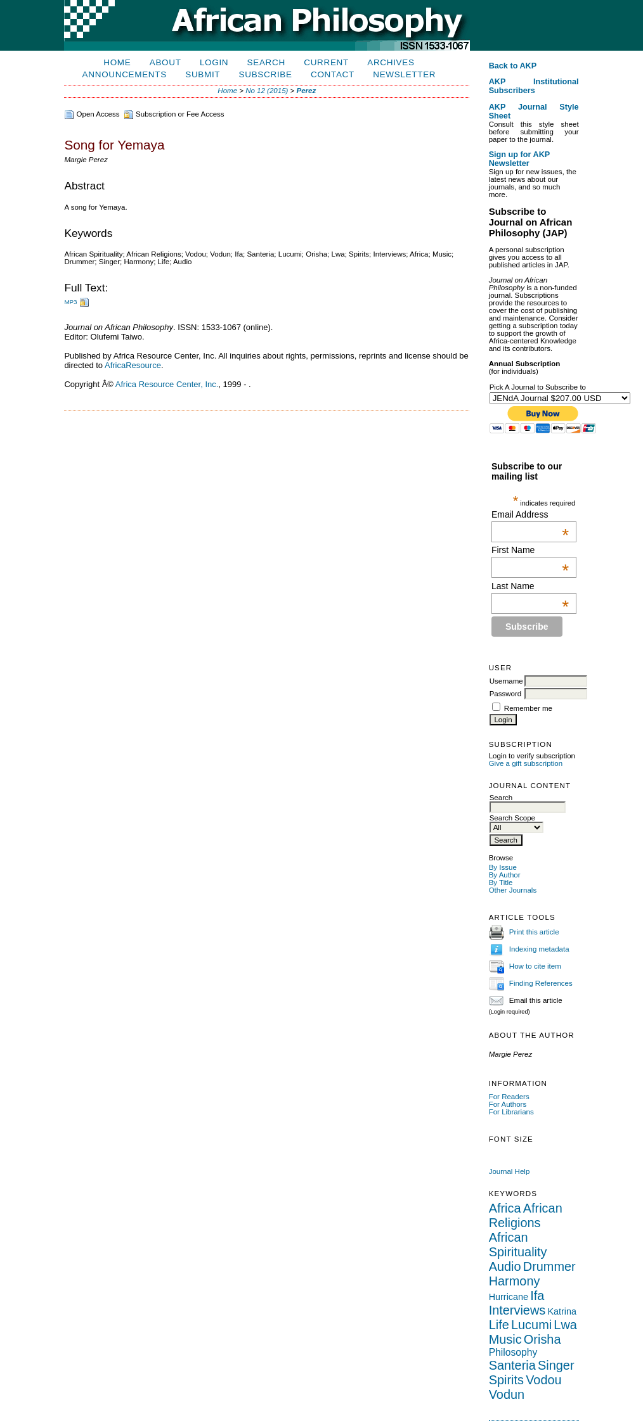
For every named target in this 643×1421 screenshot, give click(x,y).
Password (506, 694)
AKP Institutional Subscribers (534, 86)
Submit (202, 74)
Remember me (528, 708)
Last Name (530, 586)
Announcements (124, 74)
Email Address (530, 514)
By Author (505, 875)
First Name (530, 550)
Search (266, 62)
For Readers (509, 1096)
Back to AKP (513, 65)
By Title (501, 882)
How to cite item (535, 966)
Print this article (534, 932)
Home (117, 62)
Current (326, 62)
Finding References (541, 983)
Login (214, 62)
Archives (390, 62)
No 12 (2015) (266, 90)
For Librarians (511, 1112)
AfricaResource (133, 365)
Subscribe (265, 74)
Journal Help (509, 1171)
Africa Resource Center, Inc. (167, 384)
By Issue (503, 867)
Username (506, 681)
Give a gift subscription (526, 763)
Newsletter (404, 74)
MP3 (70, 301)
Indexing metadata (539, 949)
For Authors (508, 1104)
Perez (306, 90)
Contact (332, 74)
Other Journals (513, 890)
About (165, 62)
